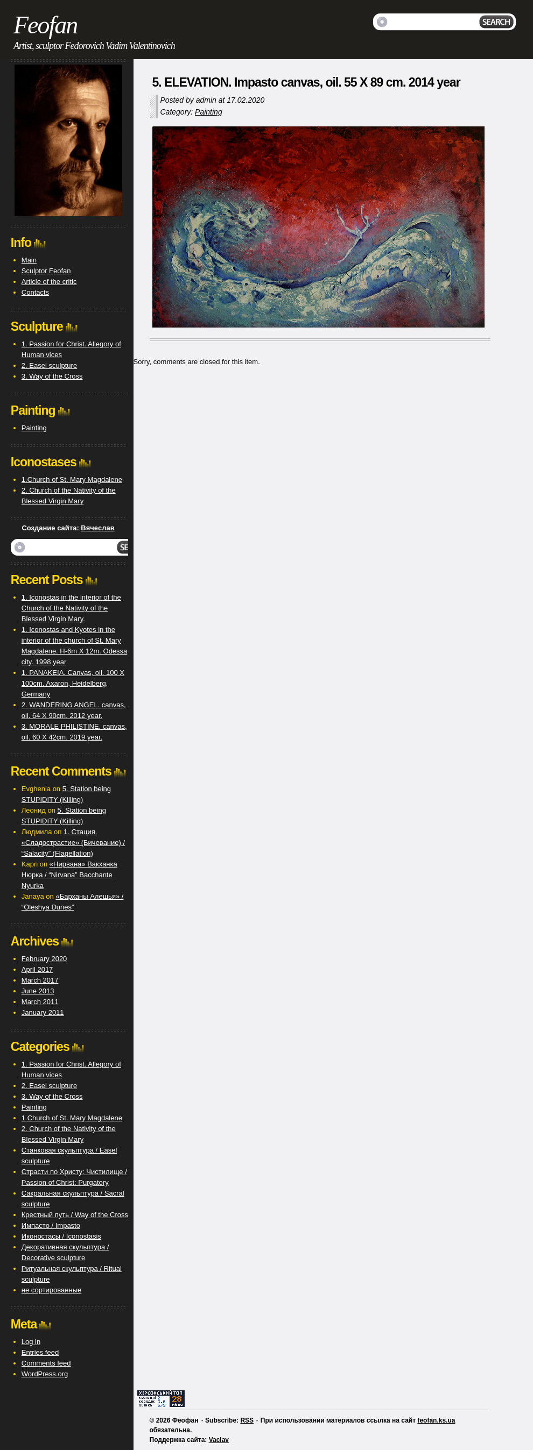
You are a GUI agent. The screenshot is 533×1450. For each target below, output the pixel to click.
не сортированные (51, 1290)
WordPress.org (45, 1374)
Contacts (35, 292)
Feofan (45, 25)
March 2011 (40, 1002)
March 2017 (40, 980)
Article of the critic (49, 282)
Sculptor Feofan (46, 271)
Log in (31, 1342)
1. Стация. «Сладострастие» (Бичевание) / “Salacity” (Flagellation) (73, 842)
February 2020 (44, 959)
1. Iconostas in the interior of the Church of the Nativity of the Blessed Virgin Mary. (71, 608)
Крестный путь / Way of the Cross (75, 1215)
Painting (208, 112)
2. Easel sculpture (49, 365)
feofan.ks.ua (436, 1420)
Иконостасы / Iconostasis (61, 1236)
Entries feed (40, 1352)
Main (29, 260)
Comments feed (46, 1363)
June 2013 (38, 991)
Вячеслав (97, 528)
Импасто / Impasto (51, 1225)
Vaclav (219, 1440)
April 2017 (37, 969)
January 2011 (43, 1012)
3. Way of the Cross (52, 376)
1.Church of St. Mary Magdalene (72, 479)
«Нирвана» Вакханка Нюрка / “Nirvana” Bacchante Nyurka (69, 875)
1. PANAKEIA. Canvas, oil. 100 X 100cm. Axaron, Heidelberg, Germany (73, 683)
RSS (247, 1420)
